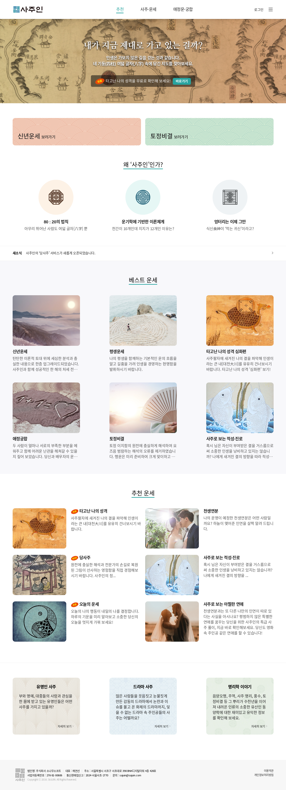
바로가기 (182, 81)
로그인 (258, 9)
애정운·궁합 (183, 9)
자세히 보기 (65, 726)
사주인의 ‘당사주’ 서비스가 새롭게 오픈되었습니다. (60, 252)
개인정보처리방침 (264, 775)
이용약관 (269, 771)
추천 (120, 9)
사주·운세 (148, 9)
